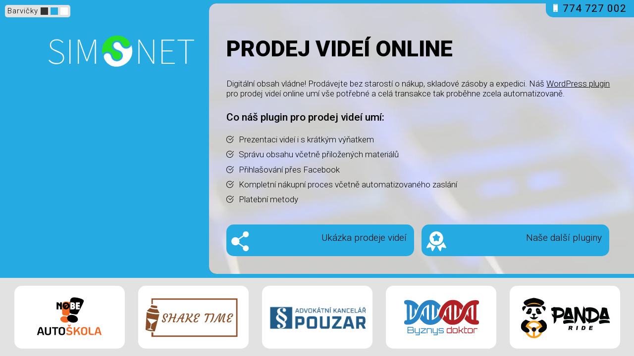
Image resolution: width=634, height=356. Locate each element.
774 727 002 (590, 8)
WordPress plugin (578, 84)
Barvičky (22, 10)
